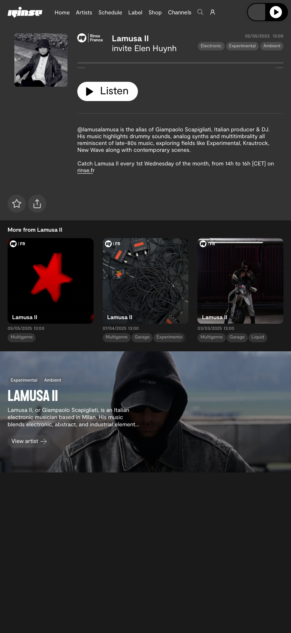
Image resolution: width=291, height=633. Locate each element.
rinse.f (85, 170)
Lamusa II (130, 38)
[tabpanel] (180, 64)
